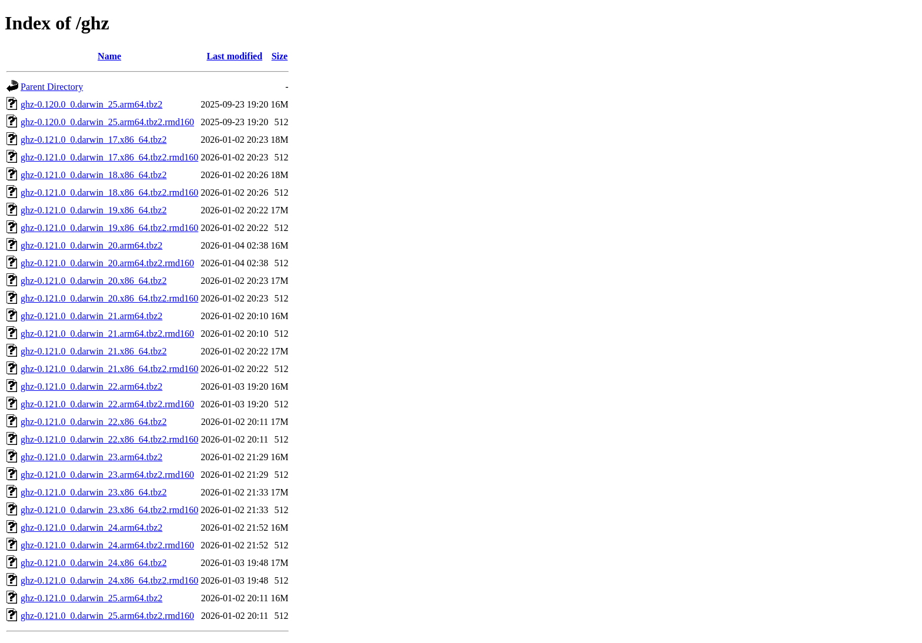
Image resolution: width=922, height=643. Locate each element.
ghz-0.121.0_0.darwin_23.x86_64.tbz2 (93, 492)
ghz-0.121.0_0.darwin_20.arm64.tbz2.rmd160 (107, 263)
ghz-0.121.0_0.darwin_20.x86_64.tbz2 (93, 281)
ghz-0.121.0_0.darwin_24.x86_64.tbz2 (93, 563)
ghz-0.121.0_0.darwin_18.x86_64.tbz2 (93, 175)
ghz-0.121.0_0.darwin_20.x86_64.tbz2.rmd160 (109, 298)
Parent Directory (52, 87)
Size (280, 56)
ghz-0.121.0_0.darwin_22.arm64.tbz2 (91, 386)
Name (109, 56)
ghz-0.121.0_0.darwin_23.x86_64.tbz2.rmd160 (109, 510)
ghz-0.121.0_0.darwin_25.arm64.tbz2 (91, 598)
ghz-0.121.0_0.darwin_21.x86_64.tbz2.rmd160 (109, 369)
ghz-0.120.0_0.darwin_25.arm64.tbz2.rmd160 (107, 122)
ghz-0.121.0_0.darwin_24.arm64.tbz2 (91, 528)
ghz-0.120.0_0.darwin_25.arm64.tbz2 (91, 104)
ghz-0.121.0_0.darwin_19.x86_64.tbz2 (93, 210)
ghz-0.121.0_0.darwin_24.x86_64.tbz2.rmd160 (109, 580)
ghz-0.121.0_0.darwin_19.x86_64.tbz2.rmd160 (109, 228)
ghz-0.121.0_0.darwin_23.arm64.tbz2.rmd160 (107, 475)
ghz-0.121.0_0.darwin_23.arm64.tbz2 (91, 457)
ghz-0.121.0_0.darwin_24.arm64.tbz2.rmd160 (107, 545)
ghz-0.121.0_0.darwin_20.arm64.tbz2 (91, 245)
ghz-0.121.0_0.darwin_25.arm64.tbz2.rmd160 (107, 616)
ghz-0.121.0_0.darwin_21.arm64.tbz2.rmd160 (107, 334)
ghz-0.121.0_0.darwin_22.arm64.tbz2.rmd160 (107, 404)
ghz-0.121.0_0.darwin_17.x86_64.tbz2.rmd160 (109, 157)
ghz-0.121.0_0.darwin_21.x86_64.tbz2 (93, 351)
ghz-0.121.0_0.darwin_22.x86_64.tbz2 (93, 422)
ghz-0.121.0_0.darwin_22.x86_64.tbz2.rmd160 (109, 439)
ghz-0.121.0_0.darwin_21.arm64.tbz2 (91, 316)
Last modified (234, 56)
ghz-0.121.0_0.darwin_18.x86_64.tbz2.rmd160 (109, 192)
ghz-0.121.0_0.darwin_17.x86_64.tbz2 (93, 140)
